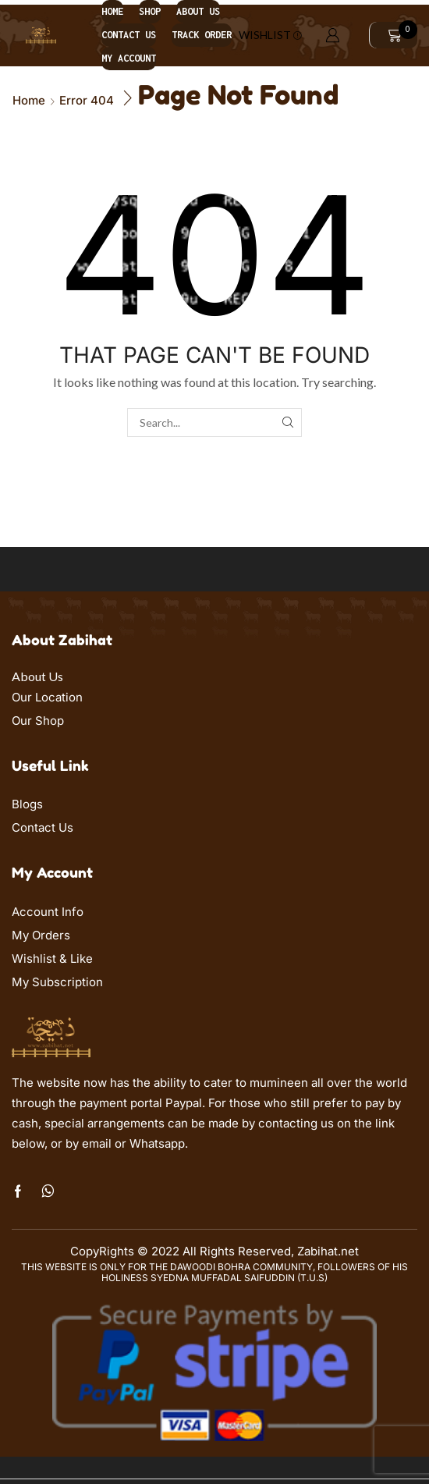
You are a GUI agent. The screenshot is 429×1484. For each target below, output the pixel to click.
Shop (150, 11)
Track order (202, 35)
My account (128, 58)
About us (198, 11)
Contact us (128, 35)
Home (112, 11)
